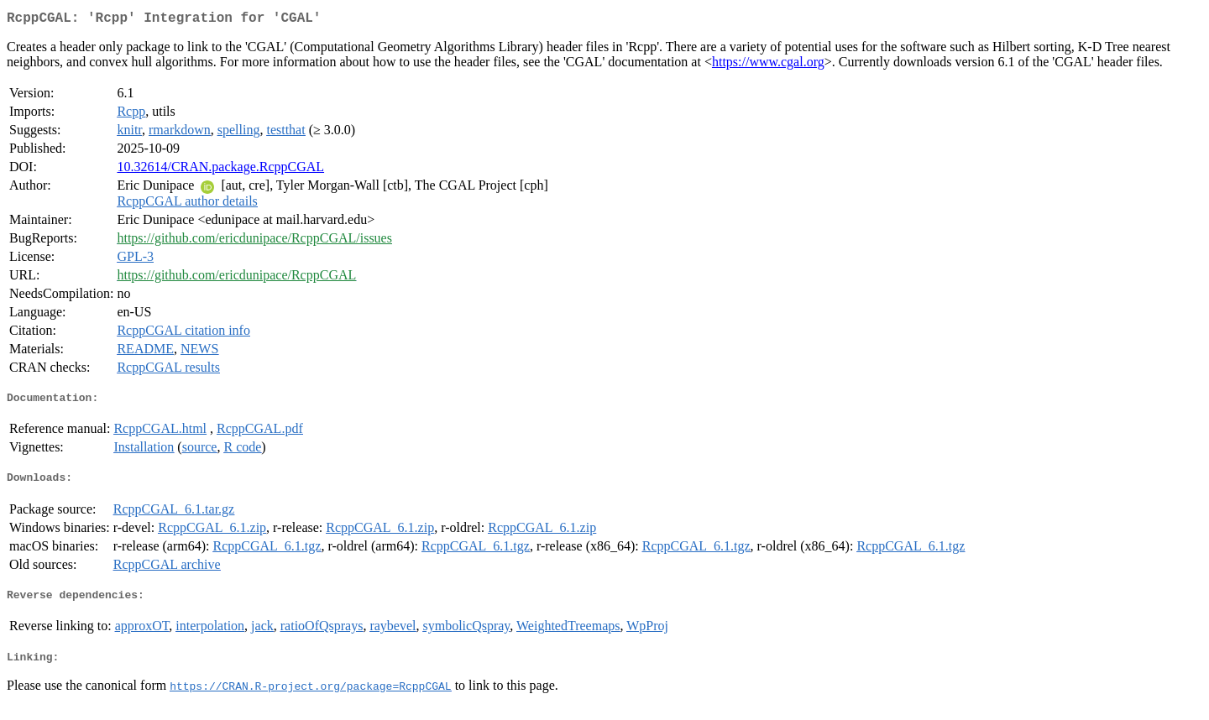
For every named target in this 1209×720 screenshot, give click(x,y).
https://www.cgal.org (768, 65)
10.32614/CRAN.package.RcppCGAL (220, 170)
